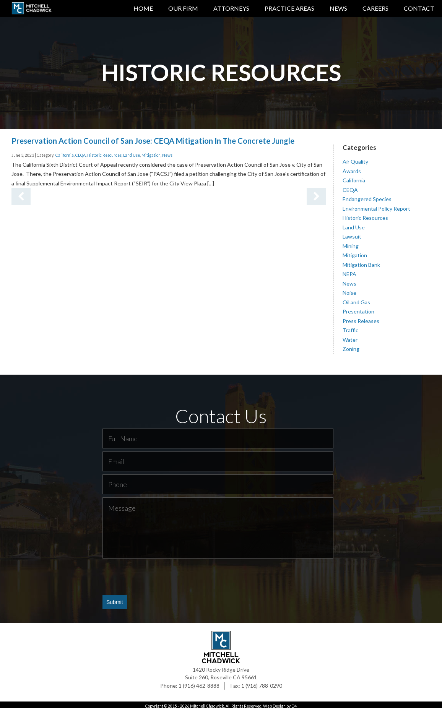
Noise (349, 290)
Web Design (274, 703)
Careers (375, 8)
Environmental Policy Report (376, 205)
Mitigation (151, 152)
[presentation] (160, 574)
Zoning (351, 346)
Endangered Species (367, 196)
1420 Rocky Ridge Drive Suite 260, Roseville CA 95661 (221, 671)
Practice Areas (289, 8)
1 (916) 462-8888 (199, 683)
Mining (351, 243)
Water (350, 336)
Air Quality (355, 159)
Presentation (358, 308)
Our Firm (183, 8)
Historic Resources (104, 152)
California (64, 152)
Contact (419, 8)
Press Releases (361, 318)
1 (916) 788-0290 (261, 683)
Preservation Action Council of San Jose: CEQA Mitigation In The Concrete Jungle (152, 137)
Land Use (131, 152)
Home (143, 8)
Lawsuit (352, 234)
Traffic (350, 327)
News (338, 8)
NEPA (349, 271)
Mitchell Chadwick (207, 703)
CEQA (80, 152)
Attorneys (231, 8)
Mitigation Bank (361, 261)
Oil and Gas (356, 299)
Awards (352, 168)
